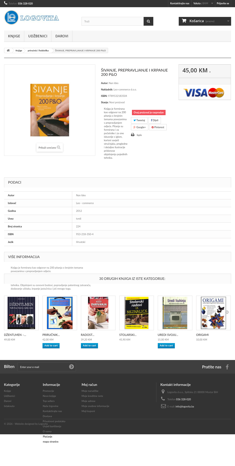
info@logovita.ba (185, 406)
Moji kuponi (88, 411)
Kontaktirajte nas (179, 3)
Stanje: (105, 102)
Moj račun (89, 384)
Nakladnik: (107, 89)
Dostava (47, 416)
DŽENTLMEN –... (15, 334)
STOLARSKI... (128, 334)
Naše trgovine (50, 406)
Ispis (139, 135)
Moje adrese (88, 401)
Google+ (140, 127)
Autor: (104, 83)
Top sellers (49, 401)
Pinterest (158, 127)
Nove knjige (49, 396)
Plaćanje (47, 436)
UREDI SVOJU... (168, 334)
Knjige (14, 36)
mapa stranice (50, 441)
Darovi (61, 36)
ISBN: (104, 95)
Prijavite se (223, 3)
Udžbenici (37, 36)
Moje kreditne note (92, 396)
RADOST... (88, 334)
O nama (47, 431)
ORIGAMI (202, 334)
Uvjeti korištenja (52, 426)
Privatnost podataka (54, 421)
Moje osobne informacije (95, 406)
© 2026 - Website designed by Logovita (26, 455)
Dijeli (154, 120)
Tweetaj (139, 120)
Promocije (48, 390)
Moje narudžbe (90, 390)
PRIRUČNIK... (51, 334)
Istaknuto (9, 406)
